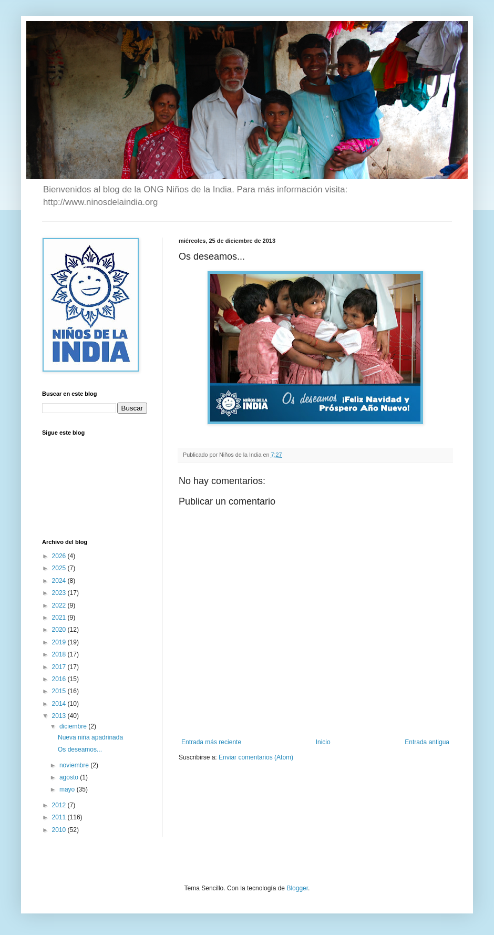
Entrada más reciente (211, 742)
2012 (60, 805)
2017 (60, 667)
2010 (60, 830)
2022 (60, 605)
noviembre (74, 765)
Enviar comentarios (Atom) (256, 757)
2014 (60, 703)
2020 (60, 629)
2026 (60, 556)
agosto (69, 777)
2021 (60, 617)
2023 (60, 593)
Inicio (323, 742)
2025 (60, 568)
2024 (60, 580)
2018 (60, 654)
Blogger (297, 888)
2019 (60, 642)
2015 (60, 691)
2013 (60, 716)
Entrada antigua (427, 742)
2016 (60, 679)
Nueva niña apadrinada (90, 737)
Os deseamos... (80, 749)
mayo (68, 789)
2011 (60, 817)
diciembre (73, 726)
